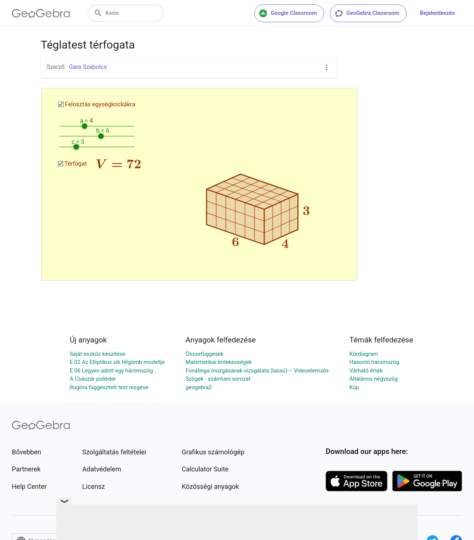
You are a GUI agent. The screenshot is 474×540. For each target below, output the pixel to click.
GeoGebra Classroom (366, 13)
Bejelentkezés (437, 13)
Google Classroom (288, 13)
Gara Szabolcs (88, 66)
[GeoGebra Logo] (41, 13)
